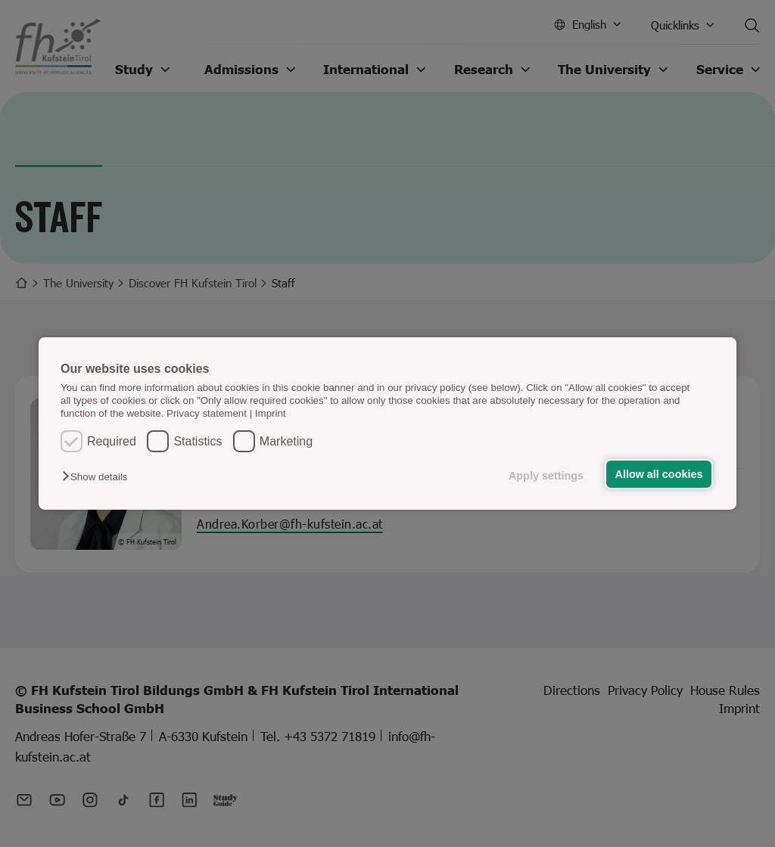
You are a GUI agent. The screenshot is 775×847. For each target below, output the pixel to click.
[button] (98, 477)
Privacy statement (207, 413)
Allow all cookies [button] (659, 474)
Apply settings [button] (546, 476)
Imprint (270, 413)
